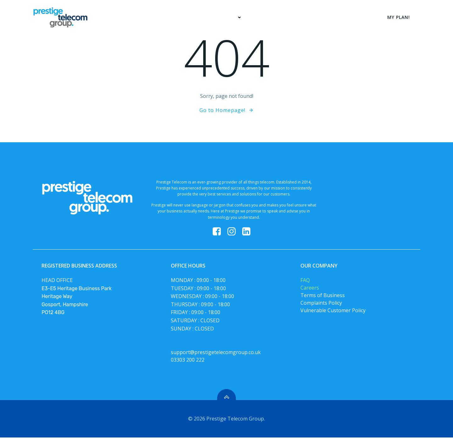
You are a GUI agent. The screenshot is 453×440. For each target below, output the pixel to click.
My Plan (266, 17)
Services (229, 17)
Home (195, 17)
